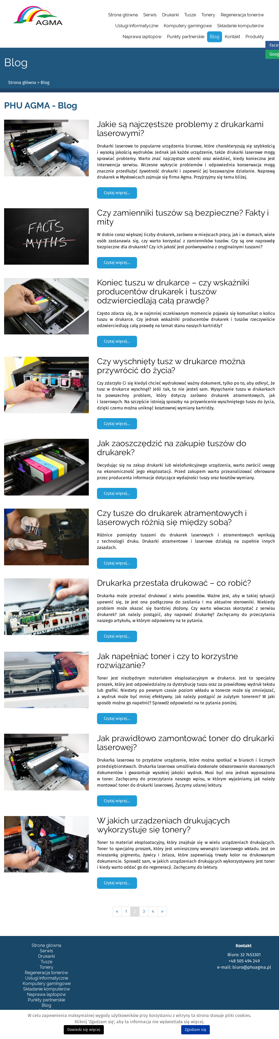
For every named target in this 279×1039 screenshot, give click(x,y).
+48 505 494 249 (244, 961)
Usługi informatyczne (136, 25)
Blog (214, 36)
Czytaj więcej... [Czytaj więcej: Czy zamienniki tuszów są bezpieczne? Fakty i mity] (117, 263)
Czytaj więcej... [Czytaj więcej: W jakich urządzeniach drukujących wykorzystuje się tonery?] (117, 883)
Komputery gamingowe (188, 25)
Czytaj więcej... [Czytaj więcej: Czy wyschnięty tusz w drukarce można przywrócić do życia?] (117, 424)
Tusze (190, 14)
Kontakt (232, 36)
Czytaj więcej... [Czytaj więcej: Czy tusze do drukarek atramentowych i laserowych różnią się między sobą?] (117, 563)
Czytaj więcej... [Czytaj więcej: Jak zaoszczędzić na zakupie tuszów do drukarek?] (117, 493)
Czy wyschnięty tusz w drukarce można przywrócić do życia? (171, 366)
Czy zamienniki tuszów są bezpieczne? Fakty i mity (183, 217)
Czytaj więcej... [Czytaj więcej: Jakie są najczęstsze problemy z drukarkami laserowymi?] (117, 193)
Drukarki (170, 14)
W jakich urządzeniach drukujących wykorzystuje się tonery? (163, 825)
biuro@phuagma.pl (251, 967)
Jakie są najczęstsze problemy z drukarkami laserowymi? (180, 128)
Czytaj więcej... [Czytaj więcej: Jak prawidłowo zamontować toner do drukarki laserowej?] (117, 801)
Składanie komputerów (240, 25)
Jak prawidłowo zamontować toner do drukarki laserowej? (185, 742)
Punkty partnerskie (185, 36)
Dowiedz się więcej (83, 1030)
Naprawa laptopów (142, 36)
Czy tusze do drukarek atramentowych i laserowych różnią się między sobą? (172, 517)
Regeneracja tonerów (242, 14)
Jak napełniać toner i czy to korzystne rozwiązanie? (167, 660)
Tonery (208, 14)
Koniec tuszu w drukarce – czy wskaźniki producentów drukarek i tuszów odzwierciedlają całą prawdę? (173, 291)
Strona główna (123, 14)
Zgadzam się (195, 1030)
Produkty (254, 36)
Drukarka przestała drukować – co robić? (174, 583)
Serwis (150, 14)
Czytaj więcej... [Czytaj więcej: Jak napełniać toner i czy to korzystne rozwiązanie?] (117, 719)
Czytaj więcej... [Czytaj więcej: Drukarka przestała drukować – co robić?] (117, 636)
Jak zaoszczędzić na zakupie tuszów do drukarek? (171, 448)
